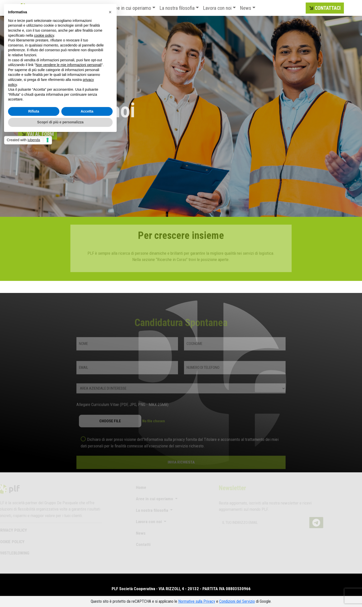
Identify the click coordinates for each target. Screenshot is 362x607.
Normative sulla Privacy (196, 601)
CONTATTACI (324, 8)
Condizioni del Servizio (237, 601)
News (245, 8)
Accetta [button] (87, 111)
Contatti (139, 544)
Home (137, 487)
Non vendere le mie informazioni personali (68, 65)
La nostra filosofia (177, 8)
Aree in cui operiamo (131, 8)
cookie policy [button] (44, 35)
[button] (110, 12)
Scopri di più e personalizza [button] (60, 122)
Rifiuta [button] (33, 111)
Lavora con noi (217, 8)
